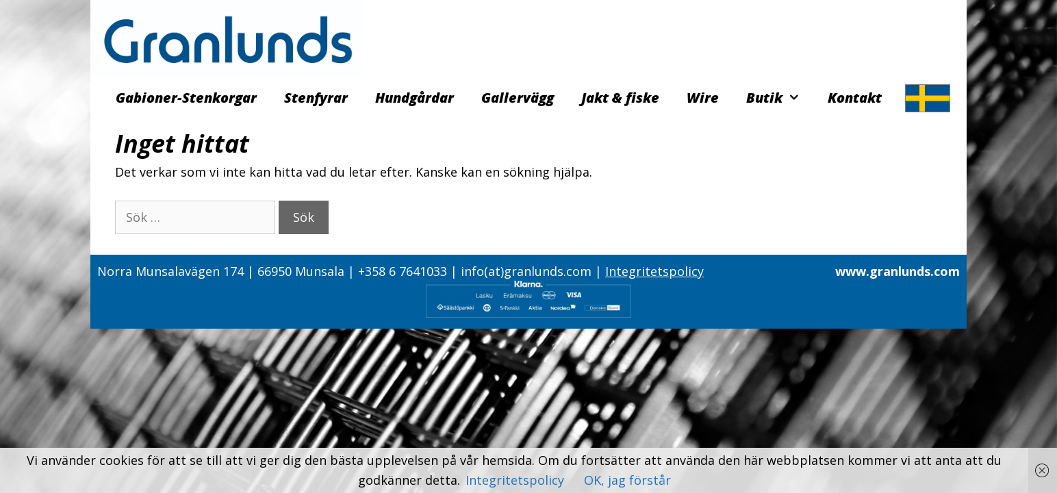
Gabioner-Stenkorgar (186, 97)
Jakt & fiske (620, 97)
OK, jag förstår (627, 480)
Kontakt (855, 97)
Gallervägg (517, 97)
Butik (780, 97)
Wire (703, 97)
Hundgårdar (414, 97)
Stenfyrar (316, 97)
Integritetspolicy (654, 271)
